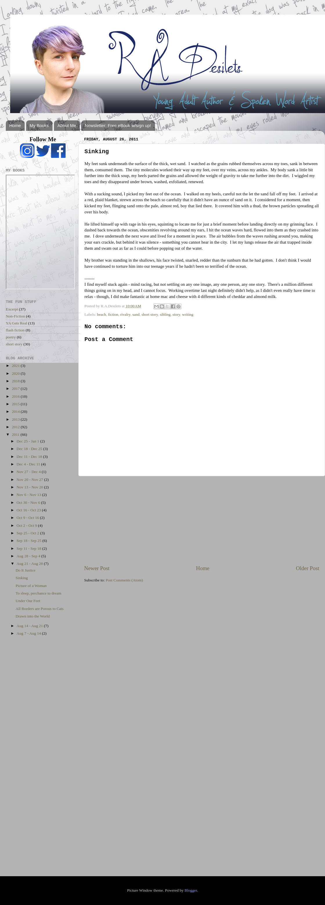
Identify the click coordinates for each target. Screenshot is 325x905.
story (176, 314)
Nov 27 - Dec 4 (29, 472)
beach (101, 314)
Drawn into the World (33, 616)
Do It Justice (25, 570)
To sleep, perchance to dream (39, 593)
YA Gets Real (16, 323)
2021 (16, 365)
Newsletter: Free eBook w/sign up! (118, 125)
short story (150, 314)
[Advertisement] (201, 520)
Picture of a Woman (31, 585)
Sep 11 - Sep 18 (29, 548)
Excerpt (12, 309)
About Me (66, 125)
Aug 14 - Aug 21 (30, 626)
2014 (16, 411)
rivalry (125, 314)
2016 (16, 396)
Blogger (191, 890)
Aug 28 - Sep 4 (29, 556)
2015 (16, 404)
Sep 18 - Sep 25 (29, 540)
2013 (16, 419)
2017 (16, 388)
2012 (16, 427)
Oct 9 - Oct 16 (28, 517)
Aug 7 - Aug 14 (29, 633)
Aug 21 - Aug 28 (30, 563)
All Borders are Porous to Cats (40, 608)
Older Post (307, 568)
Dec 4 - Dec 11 (29, 464)
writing (187, 314)
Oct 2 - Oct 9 (27, 525)
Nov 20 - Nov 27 (30, 479)
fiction (113, 314)
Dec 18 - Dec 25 (30, 449)
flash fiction (15, 330)
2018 (16, 381)
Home (15, 125)
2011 (16, 434)
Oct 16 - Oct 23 (29, 510)
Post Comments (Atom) (124, 580)
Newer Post (97, 568)
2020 (16, 373)
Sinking (22, 578)
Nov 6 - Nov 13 (29, 494)
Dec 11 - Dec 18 (30, 456)
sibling (165, 314)
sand (136, 314)
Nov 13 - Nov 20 (30, 487)
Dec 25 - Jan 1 (28, 441)
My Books (39, 125)
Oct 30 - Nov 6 (29, 502)
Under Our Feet (28, 601)
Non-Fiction (15, 316)
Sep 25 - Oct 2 (28, 533)
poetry (11, 337)
